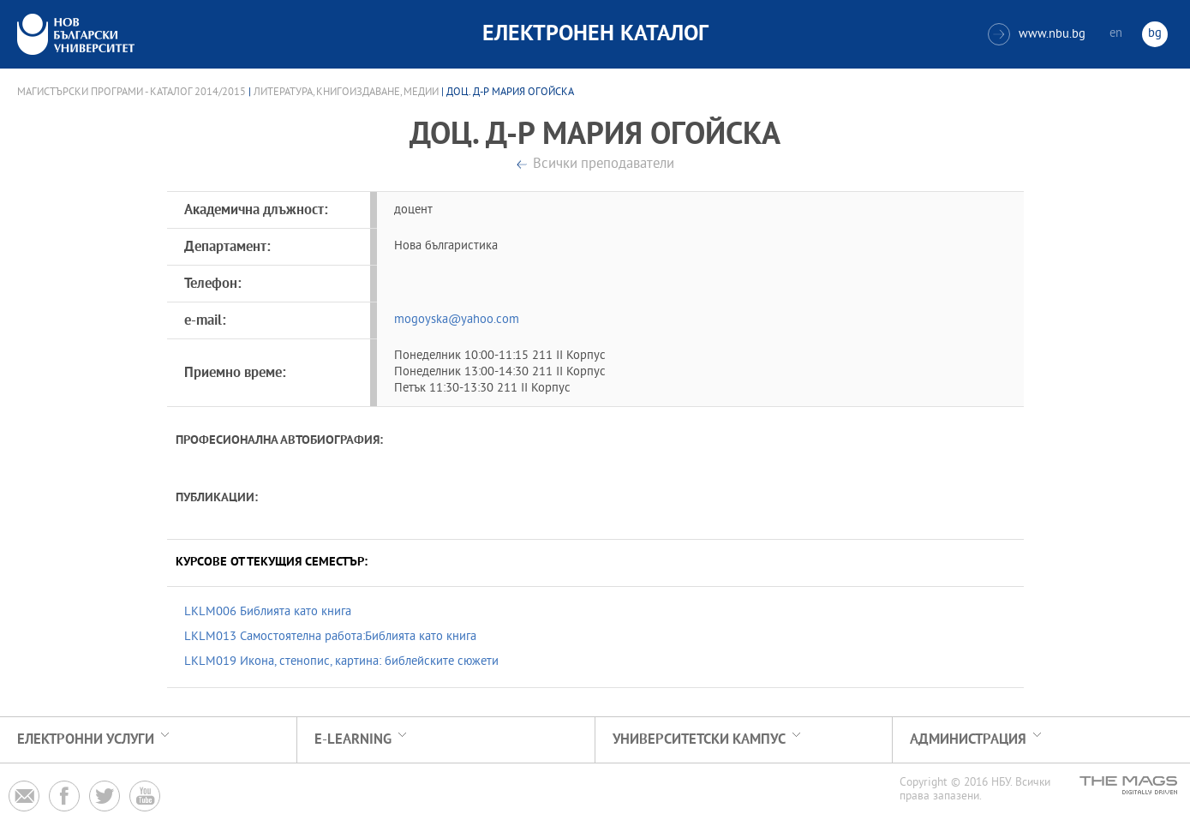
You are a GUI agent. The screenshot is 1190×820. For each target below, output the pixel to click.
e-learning (353, 740)
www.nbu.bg (1036, 34)
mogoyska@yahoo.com (456, 320)
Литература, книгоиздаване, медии (346, 92)
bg (1155, 34)
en (1115, 34)
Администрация (968, 740)
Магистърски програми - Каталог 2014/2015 (131, 92)
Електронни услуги (85, 740)
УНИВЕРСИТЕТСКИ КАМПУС (699, 740)
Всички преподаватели (603, 165)
